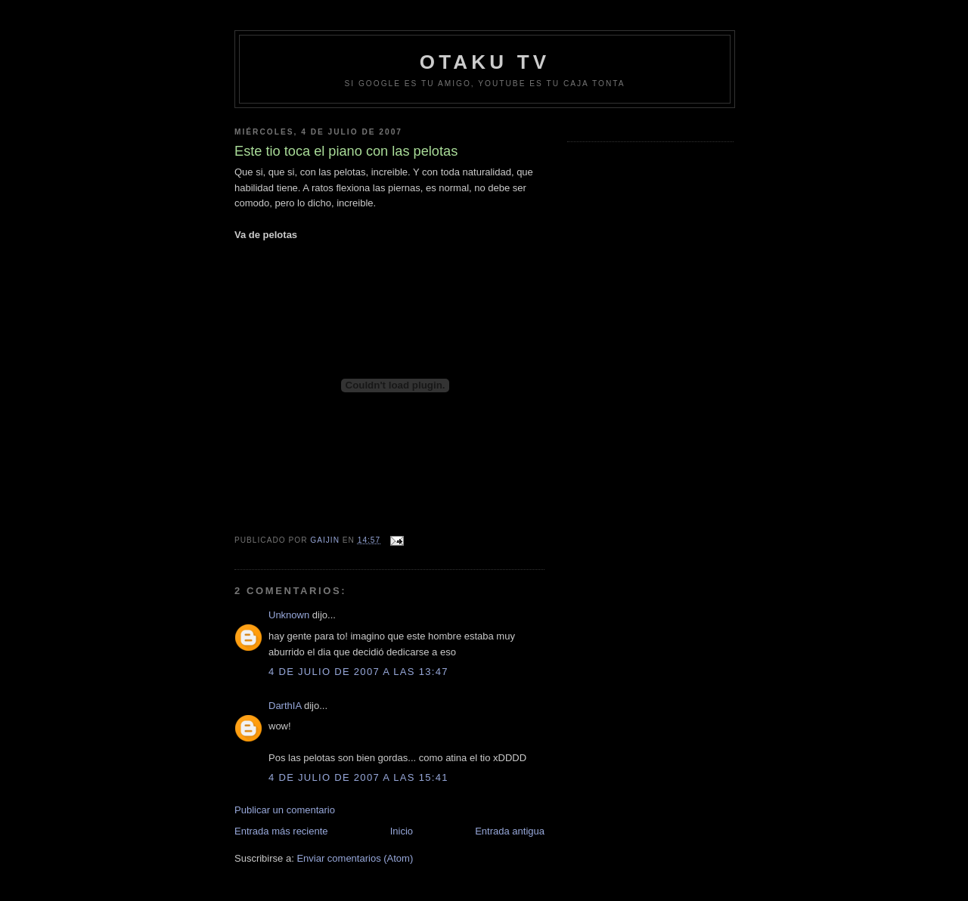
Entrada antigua (509, 831)
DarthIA (284, 705)
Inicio (401, 831)
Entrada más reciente (281, 831)
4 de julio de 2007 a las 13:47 (358, 671)
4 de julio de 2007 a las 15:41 (358, 777)
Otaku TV (485, 62)
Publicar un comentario (284, 810)
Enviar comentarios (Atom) (354, 858)
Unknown (288, 615)
